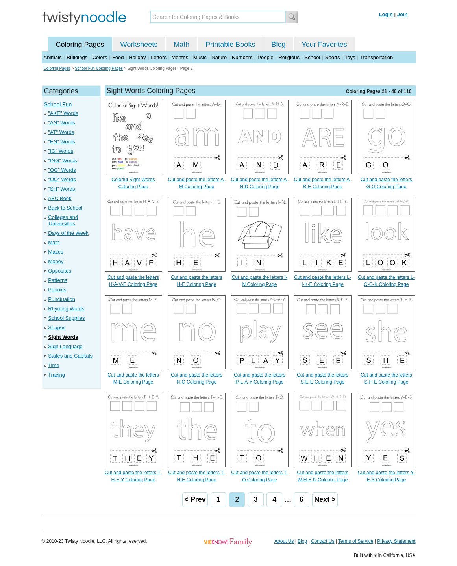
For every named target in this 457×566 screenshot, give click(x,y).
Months (180, 57)
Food (118, 57)
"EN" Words (61, 142)
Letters (159, 57)
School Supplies (66, 318)
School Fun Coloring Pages (99, 68)
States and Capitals (70, 356)
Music (200, 57)
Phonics (57, 290)
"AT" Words (61, 132)
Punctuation (61, 299)
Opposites (59, 271)
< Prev (195, 499)
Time (53, 365)
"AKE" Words (63, 113)
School (312, 57)
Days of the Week (68, 233)
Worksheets (139, 44)
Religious (288, 57)
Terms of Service (355, 541)
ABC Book (60, 198)
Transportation (376, 57)
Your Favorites (324, 44)
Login (386, 14)
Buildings (77, 57)
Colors (100, 57)
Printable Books (230, 44)
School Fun (58, 104)
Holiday (137, 57)
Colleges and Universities (63, 220)
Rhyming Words (66, 309)
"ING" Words (62, 160)
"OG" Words (62, 170)
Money (55, 261)
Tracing (56, 375)
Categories (61, 91)
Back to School (65, 208)
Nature (219, 57)
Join (402, 14)
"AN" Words (61, 123)
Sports (332, 57)
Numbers (242, 57)
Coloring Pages (80, 44)
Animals (53, 57)
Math (181, 44)
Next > (325, 499)
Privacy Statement (396, 541)
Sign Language (65, 346)
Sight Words (63, 337)
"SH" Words (61, 189)
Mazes (55, 252)
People (265, 57)
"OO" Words (62, 179)
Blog (278, 44)
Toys (350, 57)
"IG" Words (60, 151)
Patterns (57, 280)
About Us (284, 541)
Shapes (56, 327)
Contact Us (322, 541)
